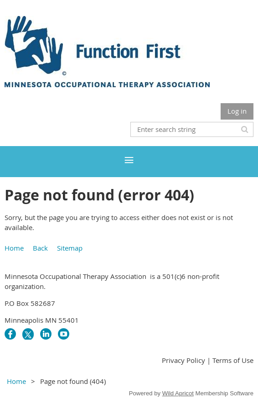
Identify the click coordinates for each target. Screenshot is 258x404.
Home (14, 247)
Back (40, 247)
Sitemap (70, 247)
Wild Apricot (178, 393)
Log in (237, 110)
